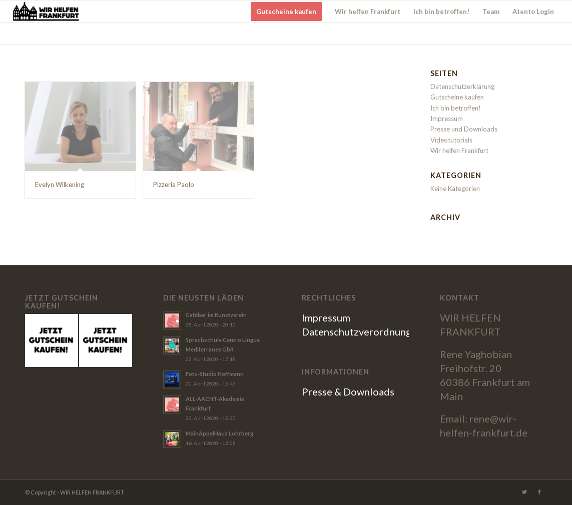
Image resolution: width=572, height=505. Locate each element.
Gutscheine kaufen (457, 97)
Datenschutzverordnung (356, 332)
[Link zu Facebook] (539, 492)
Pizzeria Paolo (173, 184)
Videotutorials (451, 140)
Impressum (446, 118)
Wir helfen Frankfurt (459, 150)
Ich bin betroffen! (455, 108)
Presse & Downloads (348, 392)
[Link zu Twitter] (524, 492)
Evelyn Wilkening (59, 184)
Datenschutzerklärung (462, 86)
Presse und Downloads (463, 129)
